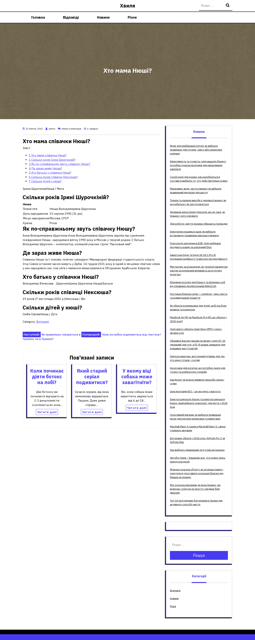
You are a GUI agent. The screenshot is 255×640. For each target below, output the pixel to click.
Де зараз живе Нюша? (45, 168)
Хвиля (127, 5)
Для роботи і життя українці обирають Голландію (199, 223)
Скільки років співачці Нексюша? (53, 177)
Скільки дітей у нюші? (45, 181)
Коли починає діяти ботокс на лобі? (47, 376)
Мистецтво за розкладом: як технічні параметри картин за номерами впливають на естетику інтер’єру (199, 270)
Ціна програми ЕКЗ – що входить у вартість (195, 391)
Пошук (228, 6)
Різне (132, 17)
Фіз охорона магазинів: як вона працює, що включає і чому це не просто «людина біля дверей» (195, 488)
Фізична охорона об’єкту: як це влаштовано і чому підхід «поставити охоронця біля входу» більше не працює (197, 473)
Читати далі (47, 412)
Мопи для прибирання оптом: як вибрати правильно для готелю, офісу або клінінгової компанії (196, 149)
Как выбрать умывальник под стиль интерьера (197, 450)
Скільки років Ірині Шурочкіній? (52, 160)
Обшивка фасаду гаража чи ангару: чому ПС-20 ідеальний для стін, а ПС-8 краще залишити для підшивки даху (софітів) (197, 344)
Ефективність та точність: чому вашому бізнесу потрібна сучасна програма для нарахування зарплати (198, 165)
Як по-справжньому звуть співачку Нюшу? (59, 164)
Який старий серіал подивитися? (92, 376)
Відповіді (71, 17)
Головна (38, 17)
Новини (103, 17)
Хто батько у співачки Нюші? (50, 172)
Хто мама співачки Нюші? (47, 155)
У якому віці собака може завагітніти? (136, 376)
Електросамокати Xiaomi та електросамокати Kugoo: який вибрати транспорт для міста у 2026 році (199, 403)
